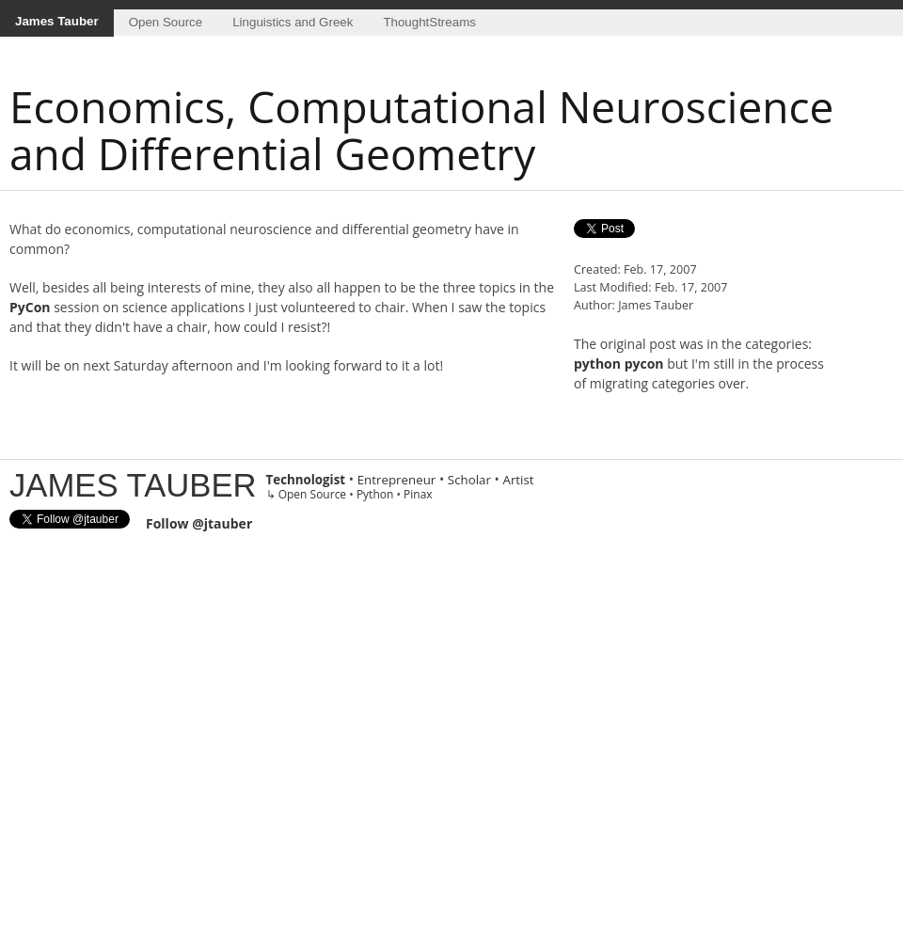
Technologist (306, 479)
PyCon (30, 307)
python (597, 363)
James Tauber (57, 21)
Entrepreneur (396, 479)
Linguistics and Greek (292, 22)
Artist (517, 479)
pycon (644, 363)
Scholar (469, 479)
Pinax (418, 494)
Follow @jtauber (199, 523)
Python (374, 494)
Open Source (166, 22)
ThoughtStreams (429, 22)
